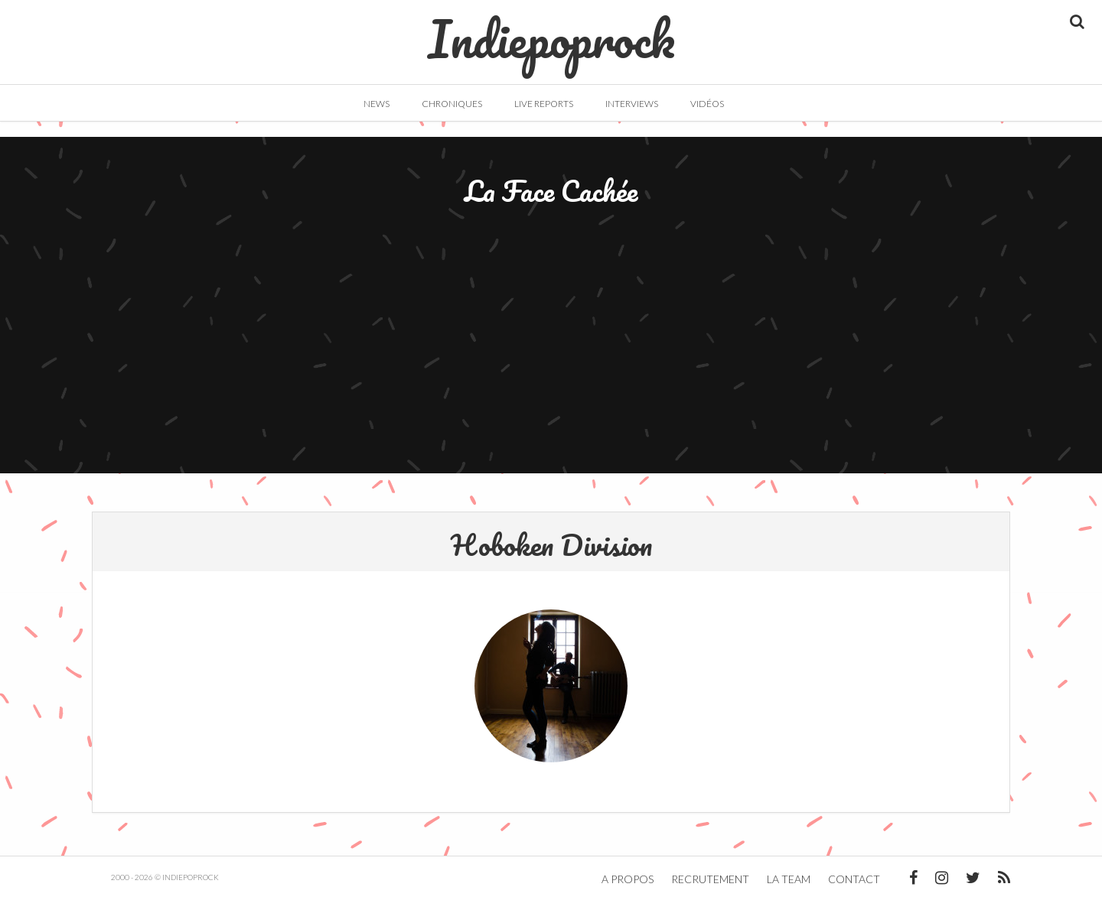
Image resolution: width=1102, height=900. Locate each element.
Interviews (631, 103)
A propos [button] (628, 878)
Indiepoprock (551, 31)
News (377, 103)
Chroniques (452, 103)
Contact (854, 878)
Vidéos (707, 103)
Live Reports (543, 103)
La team (788, 878)
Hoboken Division (551, 544)
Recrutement (710, 878)
